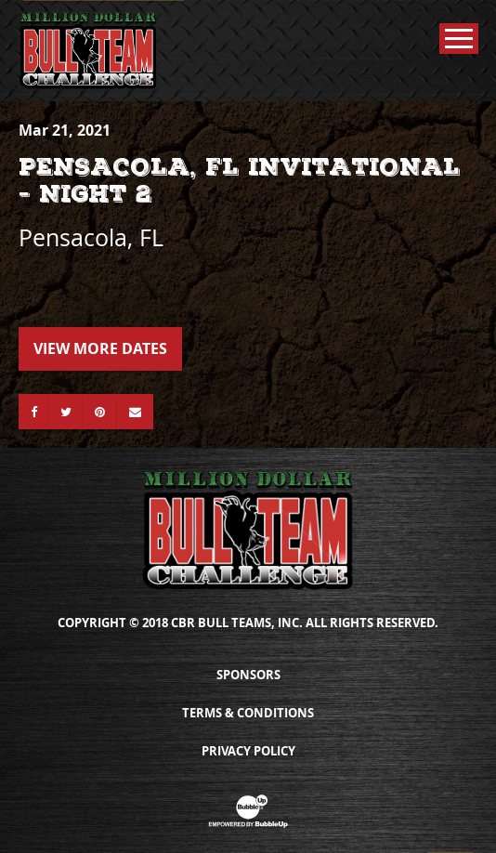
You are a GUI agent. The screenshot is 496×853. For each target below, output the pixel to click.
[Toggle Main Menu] (458, 38)
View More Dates (100, 348)
